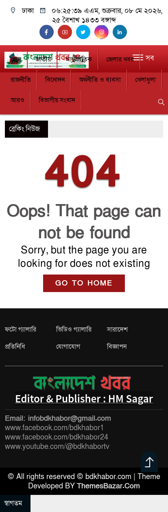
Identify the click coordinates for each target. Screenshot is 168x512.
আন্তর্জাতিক (78, 59)
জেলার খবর (120, 59)
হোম (16, 59)
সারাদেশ (117, 329)
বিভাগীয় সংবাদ (57, 100)
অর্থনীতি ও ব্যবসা (100, 79)
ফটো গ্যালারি (20, 329)
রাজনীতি (21, 79)
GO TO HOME (84, 283)
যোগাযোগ (68, 346)
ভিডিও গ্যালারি (74, 329)
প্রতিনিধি (15, 346)
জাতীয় (43, 59)
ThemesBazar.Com (108, 486)
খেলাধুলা (145, 79)
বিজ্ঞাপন (117, 346)
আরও (17, 100)
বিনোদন (55, 79)
